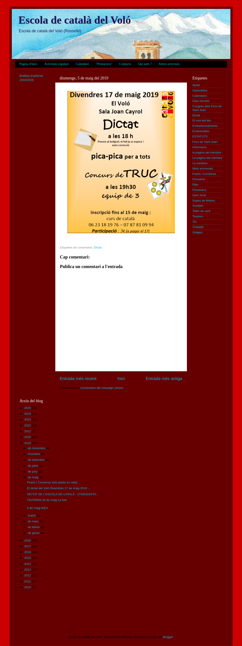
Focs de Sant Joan (205, 141)
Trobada (198, 227)
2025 (28, 408)
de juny (33, 471)
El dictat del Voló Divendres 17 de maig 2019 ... (58, 488)
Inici (121, 378)
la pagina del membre (206, 152)
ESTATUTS (200, 136)
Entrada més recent (78, 378)
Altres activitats (169, 64)
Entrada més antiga (164, 378)
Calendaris (199, 95)
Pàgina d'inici (28, 64)
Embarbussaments (205, 125)
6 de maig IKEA (37, 508)
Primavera (199, 190)
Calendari (82, 64)
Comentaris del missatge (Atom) (101, 388)
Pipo (195, 184)
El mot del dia (201, 120)
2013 (28, 569)
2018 (28, 540)
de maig (33, 477)
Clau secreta (200, 101)
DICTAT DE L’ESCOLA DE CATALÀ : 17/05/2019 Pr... (62, 494)
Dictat (98, 247)
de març (34, 521)
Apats (196, 85)
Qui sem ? (145, 64)
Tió (194, 221)
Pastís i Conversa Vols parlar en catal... (53, 482)
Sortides (198, 205)
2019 (28, 443)
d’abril (32, 515)
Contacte (125, 64)
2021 (28, 431)
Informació (199, 147)
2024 (28, 413)
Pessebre (198, 179)
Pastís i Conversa (204, 174)
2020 (28, 437)
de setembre (37, 459)
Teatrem (197, 216)
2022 (28, 425)
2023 (28, 419)
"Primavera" (104, 64)
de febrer (34, 527)
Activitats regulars (56, 64)
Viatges (197, 232)
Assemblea (199, 90)
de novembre (37, 448)
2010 (28, 587)
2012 (28, 575)
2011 (28, 581)
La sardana (200, 163)
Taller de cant (201, 211)
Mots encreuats (202, 168)
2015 (28, 557)
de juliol (33, 465)
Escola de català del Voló (75, 20)
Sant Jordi (199, 195)
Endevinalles (201, 131)
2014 (28, 563)
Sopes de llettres (203, 200)
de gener (34, 533)
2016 (28, 552)
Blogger (168, 637)
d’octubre (34, 454)
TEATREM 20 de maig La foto (47, 500)
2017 (28, 546)
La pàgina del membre (207, 157)
